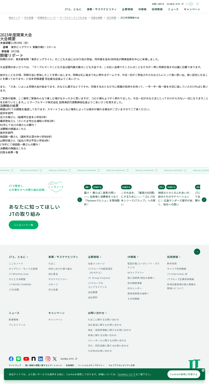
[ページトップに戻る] (197, 261)
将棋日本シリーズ (46, 17)
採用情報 (157, 9)
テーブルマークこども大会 (73, 17)
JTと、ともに (73, 9)
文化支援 (28, 17)
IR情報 (142, 9)
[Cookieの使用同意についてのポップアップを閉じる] (203, 370)
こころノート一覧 (23, 224)
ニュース (173, 9)
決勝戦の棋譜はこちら (13, 129)
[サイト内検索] (197, 4)
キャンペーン (192, 9)
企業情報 (127, 9)
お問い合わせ (166, 3)
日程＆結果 (96, 17)
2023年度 (111, 17)
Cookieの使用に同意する (184, 374)
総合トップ (14, 17)
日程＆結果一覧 (9, 152)
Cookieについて (127, 374)
